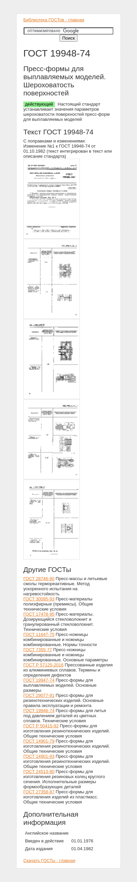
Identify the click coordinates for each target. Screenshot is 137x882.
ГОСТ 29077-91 (38, 695)
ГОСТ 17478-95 (38, 614)
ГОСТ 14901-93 (38, 756)
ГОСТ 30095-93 (38, 598)
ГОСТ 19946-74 (38, 710)
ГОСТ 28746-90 (38, 578)
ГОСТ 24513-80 (38, 771)
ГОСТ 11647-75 (38, 634)
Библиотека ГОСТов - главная (53, 19)
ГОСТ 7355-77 (37, 649)
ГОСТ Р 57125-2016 (43, 664)
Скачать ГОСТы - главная (49, 860)
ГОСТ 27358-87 (38, 791)
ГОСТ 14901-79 (38, 741)
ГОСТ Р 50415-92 (41, 725)
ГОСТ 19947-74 (38, 680)
